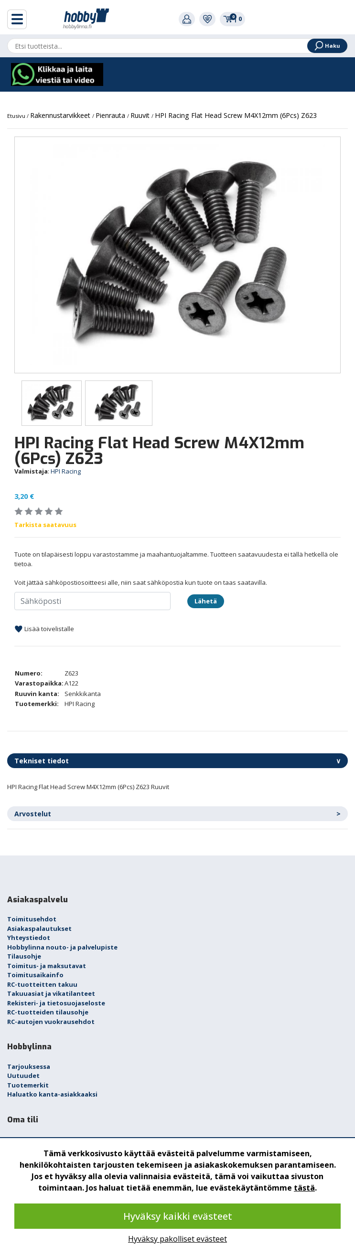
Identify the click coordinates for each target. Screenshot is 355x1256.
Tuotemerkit (28, 1085)
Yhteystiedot (28, 937)
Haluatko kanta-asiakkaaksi (52, 1094)
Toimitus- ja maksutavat (46, 965)
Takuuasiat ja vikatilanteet (51, 993)
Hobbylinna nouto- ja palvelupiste (62, 947)
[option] (177, 255)
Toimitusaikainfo (35, 975)
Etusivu (17, 115)
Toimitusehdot (31, 919)
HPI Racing (66, 471)
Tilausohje (24, 956)
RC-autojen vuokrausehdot (51, 1021)
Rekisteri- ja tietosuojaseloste (56, 1003)
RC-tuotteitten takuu (42, 984)
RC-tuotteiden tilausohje (47, 1012)
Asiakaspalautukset (39, 928)
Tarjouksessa (28, 1066)
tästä (304, 1187)
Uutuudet (23, 1075)
